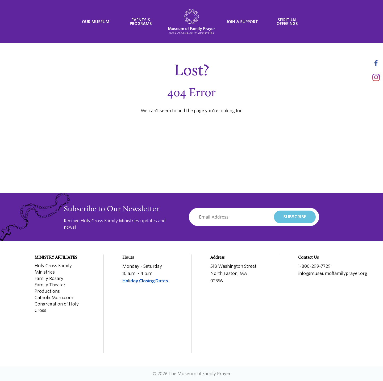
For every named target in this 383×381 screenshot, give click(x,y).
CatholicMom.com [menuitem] (54, 297)
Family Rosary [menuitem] (49, 278)
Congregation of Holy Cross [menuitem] (57, 307)
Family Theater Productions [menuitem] (50, 288)
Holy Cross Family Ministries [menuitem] (53, 269)
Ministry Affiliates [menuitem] (56, 258)
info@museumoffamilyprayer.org (332, 273)
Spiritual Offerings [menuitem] (287, 22)
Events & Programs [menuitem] (141, 22)
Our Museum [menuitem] (95, 22)
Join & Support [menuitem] (242, 22)
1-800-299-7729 (314, 266)
